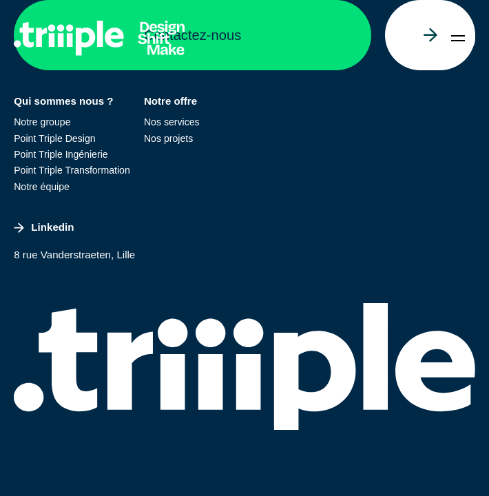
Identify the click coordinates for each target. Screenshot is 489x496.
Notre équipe (42, 186)
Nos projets (168, 138)
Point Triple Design (54, 138)
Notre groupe (42, 121)
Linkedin (44, 227)
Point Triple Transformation (72, 170)
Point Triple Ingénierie (60, 154)
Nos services (172, 121)
